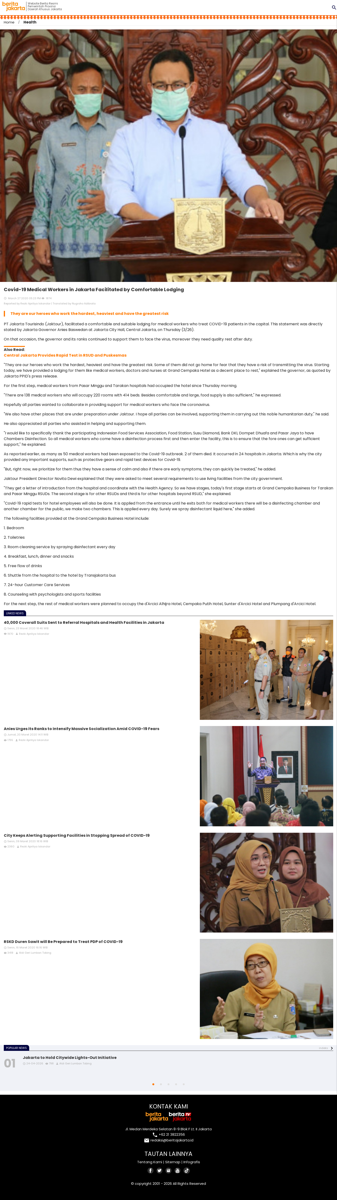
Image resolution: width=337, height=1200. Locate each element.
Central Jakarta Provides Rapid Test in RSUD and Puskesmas (65, 355)
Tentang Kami (149, 1161)
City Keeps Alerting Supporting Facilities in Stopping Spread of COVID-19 (77, 835)
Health (29, 22)
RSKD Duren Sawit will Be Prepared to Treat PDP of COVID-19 (63, 941)
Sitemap (172, 1161)
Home (9, 22)
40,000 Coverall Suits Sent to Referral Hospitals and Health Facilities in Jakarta (84, 622)
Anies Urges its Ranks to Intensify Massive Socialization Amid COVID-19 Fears (81, 728)
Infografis (191, 1161)
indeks (323, 1048)
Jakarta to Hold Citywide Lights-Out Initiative (70, 1057)
